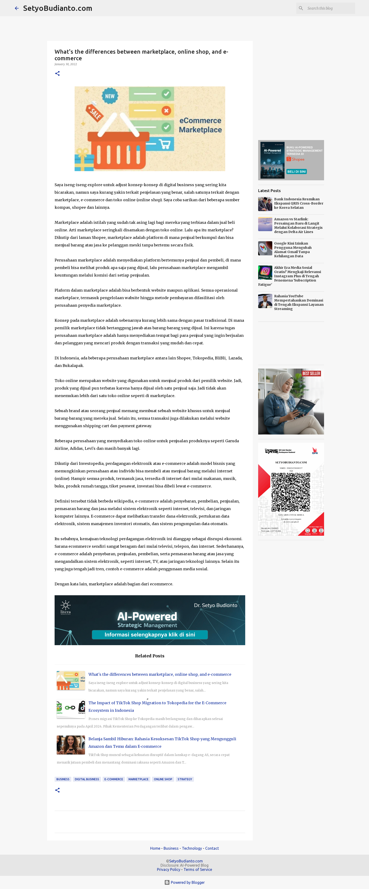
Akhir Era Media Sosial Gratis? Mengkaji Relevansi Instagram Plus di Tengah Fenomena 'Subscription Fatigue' (289, 276)
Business (62, 779)
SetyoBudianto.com (57, 8)
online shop (163, 779)
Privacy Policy (168, 869)
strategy (185, 779)
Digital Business (87, 779)
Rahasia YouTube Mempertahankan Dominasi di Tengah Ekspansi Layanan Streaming (299, 302)
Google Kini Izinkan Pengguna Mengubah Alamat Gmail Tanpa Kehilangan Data (293, 249)
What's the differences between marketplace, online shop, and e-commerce (160, 674)
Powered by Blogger (184, 882)
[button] (57, 74)
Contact (212, 848)
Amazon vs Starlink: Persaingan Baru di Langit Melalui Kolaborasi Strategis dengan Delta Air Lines (298, 225)
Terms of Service (198, 869)
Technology (192, 848)
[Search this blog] (330, 8)
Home (155, 848)
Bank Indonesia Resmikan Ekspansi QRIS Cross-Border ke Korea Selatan (298, 203)
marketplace (138, 779)
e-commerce (113, 779)
